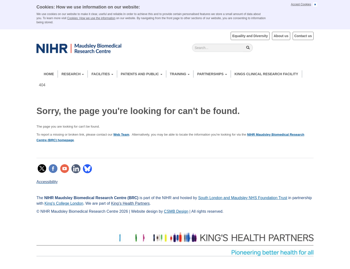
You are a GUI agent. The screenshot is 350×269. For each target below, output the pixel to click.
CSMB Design (176, 211)
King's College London (63, 203)
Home (49, 74)
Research (72, 74)
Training (180, 74)
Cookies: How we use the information (91, 18)
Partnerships (212, 74)
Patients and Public (141, 74)
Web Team (121, 134)
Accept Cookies (301, 4)
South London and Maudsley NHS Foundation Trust (242, 198)
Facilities (102, 74)
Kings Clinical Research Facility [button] (266, 74)
